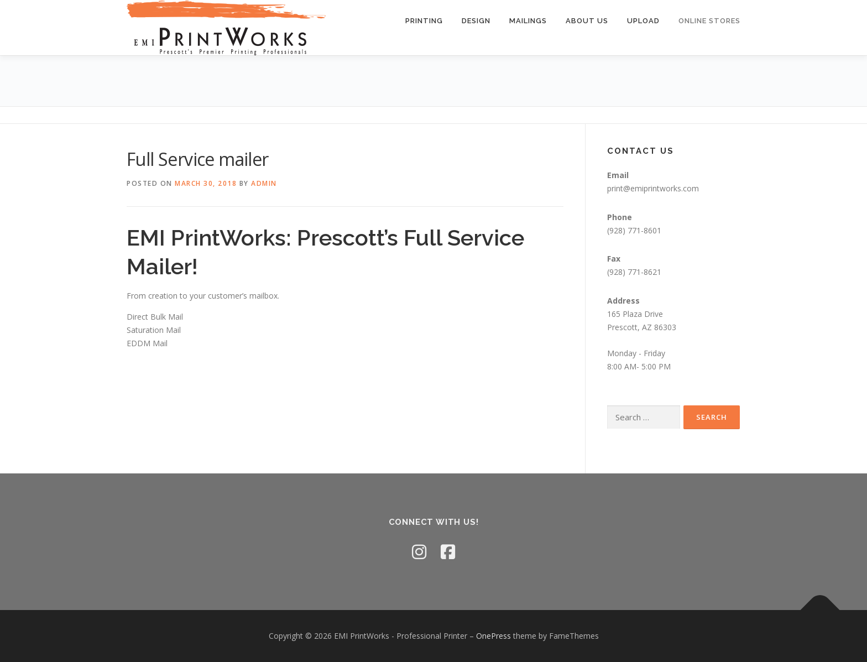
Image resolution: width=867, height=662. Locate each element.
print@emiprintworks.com (653, 188)
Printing (424, 21)
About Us (587, 21)
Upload (643, 21)
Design (476, 21)
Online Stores (709, 21)
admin (264, 183)
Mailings (528, 21)
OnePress (493, 635)
